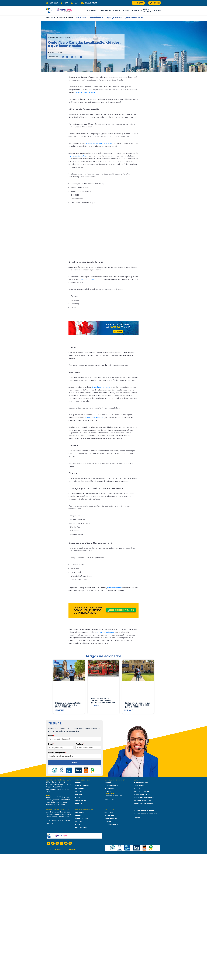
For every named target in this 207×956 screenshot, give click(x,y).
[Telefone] (88, 747)
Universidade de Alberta (94, 418)
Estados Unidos (82, 785)
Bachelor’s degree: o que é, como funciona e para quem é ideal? (137, 705)
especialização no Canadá (78, 156)
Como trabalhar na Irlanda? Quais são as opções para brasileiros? (102, 700)
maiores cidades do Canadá (90, 280)
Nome (51, 735)
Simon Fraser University (101, 387)
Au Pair (137, 817)
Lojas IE (137, 780)
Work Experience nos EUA (144, 811)
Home (49, 18)
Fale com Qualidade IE (143, 801)
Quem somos (139, 785)
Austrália (79, 794)
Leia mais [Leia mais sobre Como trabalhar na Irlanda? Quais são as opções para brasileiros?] (94, 706)
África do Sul (81, 801)
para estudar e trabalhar (85, 92)
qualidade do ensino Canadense (99, 143)
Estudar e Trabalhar (104, 10)
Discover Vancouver (113, 796)
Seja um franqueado (142, 791)
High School (125, 10)
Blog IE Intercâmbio (63, 18)
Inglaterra (109, 788)
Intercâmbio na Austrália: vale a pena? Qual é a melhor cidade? (68, 705)
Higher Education (136, 10)
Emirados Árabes (82, 818)
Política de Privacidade (144, 797)
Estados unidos (111, 824)
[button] (63, 57)
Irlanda (78, 791)
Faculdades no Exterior (115, 780)
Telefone (79, 744)
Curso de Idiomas (82, 780)
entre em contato (114, 588)
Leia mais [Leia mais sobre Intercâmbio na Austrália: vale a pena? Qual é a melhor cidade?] (59, 710)
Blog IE (137, 788)
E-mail (51, 744)
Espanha (78, 804)
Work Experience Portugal (145, 814)
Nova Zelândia (81, 827)
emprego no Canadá (105, 632)
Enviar (74, 763)
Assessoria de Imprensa (144, 804)
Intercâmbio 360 (141, 782)
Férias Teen (116, 10)
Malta (77, 797)
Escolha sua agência (57, 753)
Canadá (78, 782)
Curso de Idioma (91, 10)
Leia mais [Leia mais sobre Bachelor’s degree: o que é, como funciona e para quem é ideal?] (128, 710)
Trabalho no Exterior (147, 10)
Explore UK (109, 799)
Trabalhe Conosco (142, 794)
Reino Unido (80, 788)
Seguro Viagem (156, 10)
